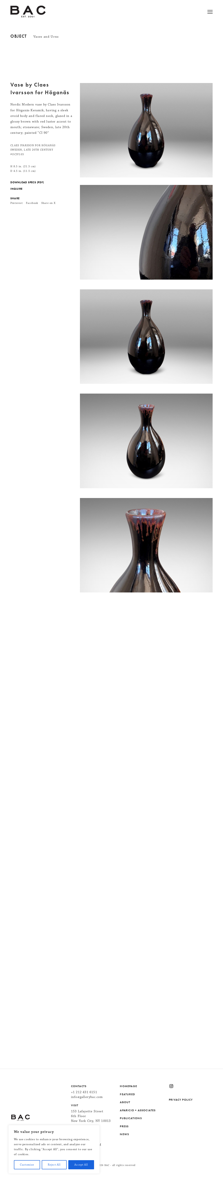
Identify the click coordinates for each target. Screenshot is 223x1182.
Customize (27, 1165)
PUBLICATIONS (131, 1118)
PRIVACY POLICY (181, 1099)
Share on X (48, 203)
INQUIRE (16, 189)
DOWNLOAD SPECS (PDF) (27, 182)
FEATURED (127, 1094)
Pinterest (16, 203)
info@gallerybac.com (87, 1097)
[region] (54, 1149)
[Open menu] (215, 12)
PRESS (124, 1126)
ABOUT (125, 1102)
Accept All (81, 1165)
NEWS (124, 1134)
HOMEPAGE (128, 1086)
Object (18, 36)
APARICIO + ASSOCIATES (138, 1110)
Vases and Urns (46, 37)
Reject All (54, 1165)
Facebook (32, 203)
